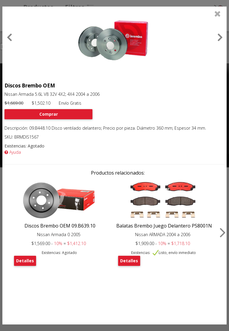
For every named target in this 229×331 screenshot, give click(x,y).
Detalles (25, 260)
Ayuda (12, 152)
